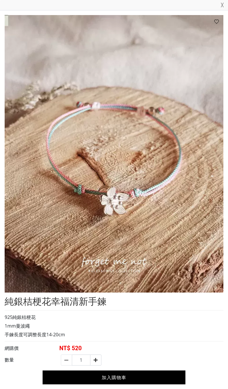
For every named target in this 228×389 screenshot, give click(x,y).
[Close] (222, 6)
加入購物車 (114, 377)
